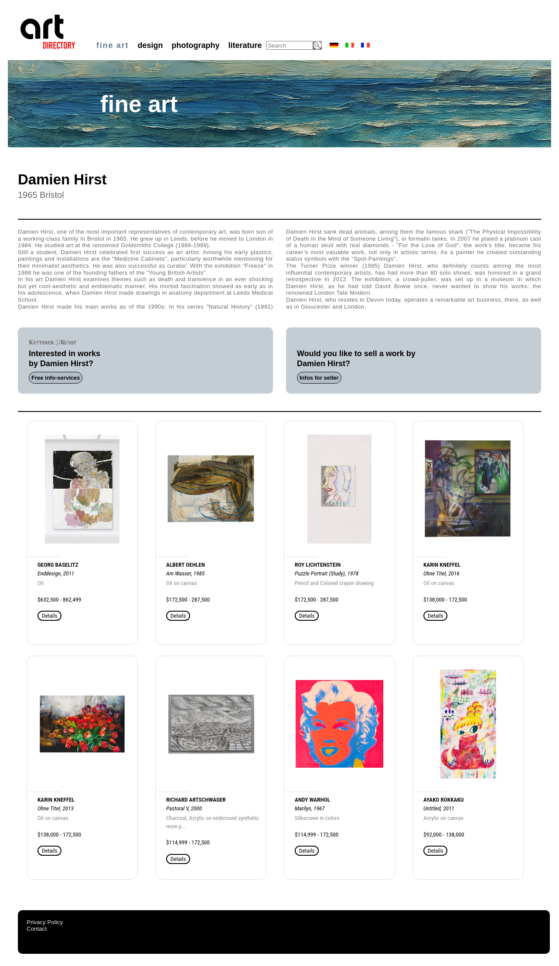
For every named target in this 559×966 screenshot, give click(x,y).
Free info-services (55, 377)
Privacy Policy (45, 922)
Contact (37, 928)
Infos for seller (319, 377)
